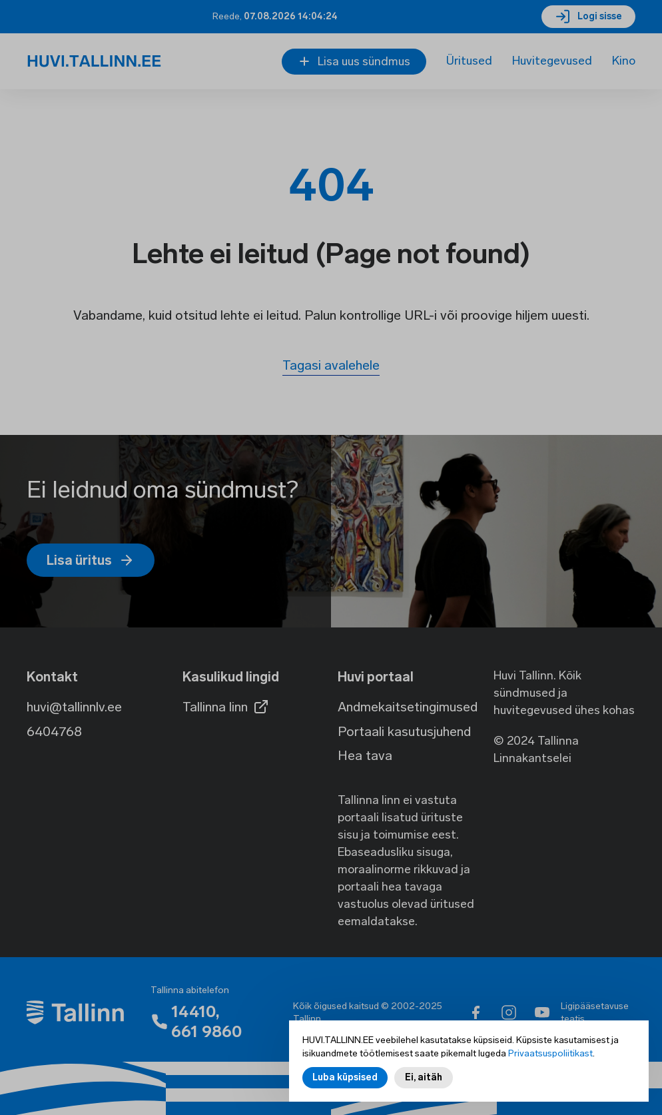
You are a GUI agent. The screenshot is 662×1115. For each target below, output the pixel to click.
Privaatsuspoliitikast (550, 1054)
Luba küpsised (345, 1078)
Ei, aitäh (423, 1078)
